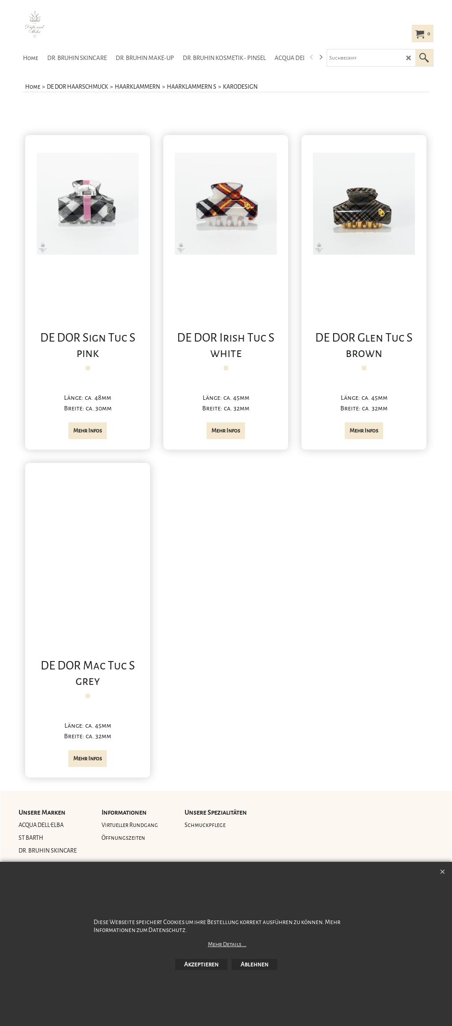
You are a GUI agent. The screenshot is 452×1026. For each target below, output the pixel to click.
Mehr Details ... (227, 944)
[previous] (312, 57)
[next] (320, 57)
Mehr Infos (87, 431)
